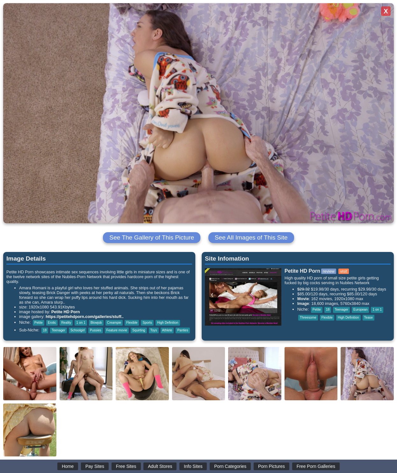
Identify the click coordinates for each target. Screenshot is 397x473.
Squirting (138, 330)
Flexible (131, 322)
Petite (38, 322)
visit (343, 271)
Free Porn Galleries (316, 466)
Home (68, 466)
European (360, 309)
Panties (182, 330)
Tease (368, 317)
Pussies (95, 330)
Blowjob (96, 322)
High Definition (167, 322)
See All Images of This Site (251, 237)
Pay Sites (94, 466)
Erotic (52, 322)
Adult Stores (160, 466)
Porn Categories (230, 466)
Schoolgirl (77, 330)
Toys (153, 330)
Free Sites (126, 466)
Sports (147, 322)
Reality (66, 322)
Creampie (114, 322)
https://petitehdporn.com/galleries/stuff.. (85, 316)
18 (45, 330)
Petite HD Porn (65, 311)
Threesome (308, 317)
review (329, 271)
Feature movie (116, 330)
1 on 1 (80, 322)
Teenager (58, 330)
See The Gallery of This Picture (151, 237)
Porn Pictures (271, 466)
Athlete (167, 330)
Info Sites (193, 466)
